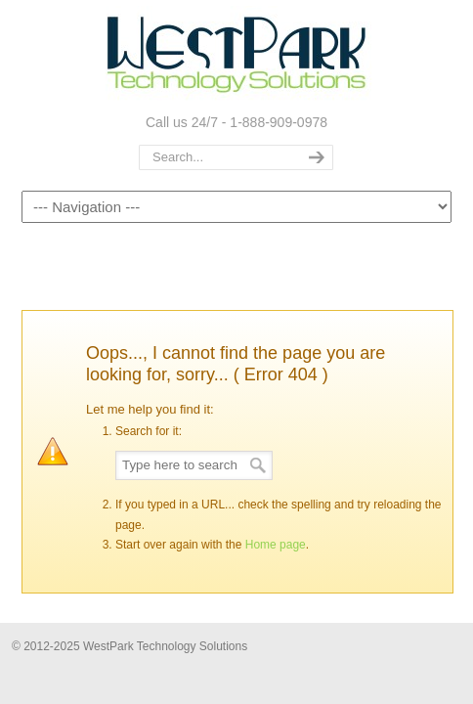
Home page (275, 544)
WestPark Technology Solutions (237, 55)
